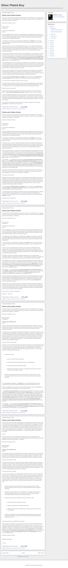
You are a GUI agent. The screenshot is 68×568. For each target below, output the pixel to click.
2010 (51, 42)
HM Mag (4, 543)
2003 (51, 52)
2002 (51, 53)
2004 (51, 50)
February (53, 36)
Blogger (40, 565)
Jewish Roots (14, 108)
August (52, 28)
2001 (51, 55)
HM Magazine (8, 108)
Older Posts (41, 553)
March (52, 34)
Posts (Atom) (25, 556)
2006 (51, 46)
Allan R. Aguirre (58, 15)
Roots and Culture (21, 108)
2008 (51, 44)
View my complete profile (58, 16)
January (53, 38)
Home (23, 553)
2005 (51, 48)
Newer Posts (5, 553)
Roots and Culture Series (11, 15)
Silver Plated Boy (12, 5)
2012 (51, 26)
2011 (51, 40)
